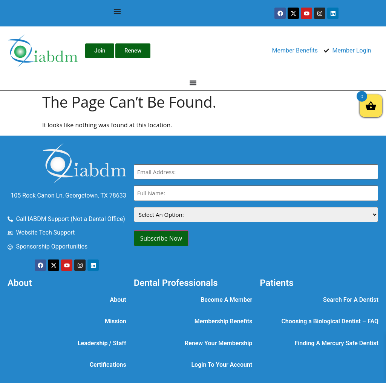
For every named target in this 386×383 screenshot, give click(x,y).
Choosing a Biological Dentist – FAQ (329, 321)
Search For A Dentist (350, 299)
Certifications (108, 364)
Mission (115, 321)
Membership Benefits (224, 321)
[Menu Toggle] (117, 11)
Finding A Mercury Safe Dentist (336, 343)
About (118, 299)
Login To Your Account (221, 364)
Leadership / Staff (102, 343)
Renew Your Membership (218, 343)
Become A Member (226, 299)
